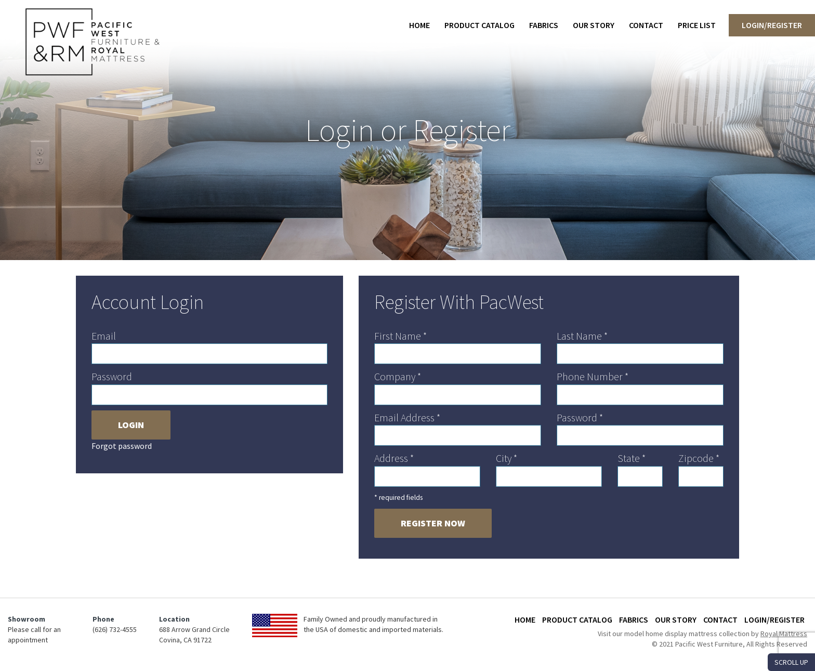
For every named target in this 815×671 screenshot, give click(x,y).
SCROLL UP (791, 662)
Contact (646, 25)
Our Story (593, 25)
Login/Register (772, 25)
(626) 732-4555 (115, 629)
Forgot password (121, 446)
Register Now (433, 523)
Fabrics (543, 25)
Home (419, 25)
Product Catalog (479, 25)
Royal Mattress (783, 633)
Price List (697, 25)
